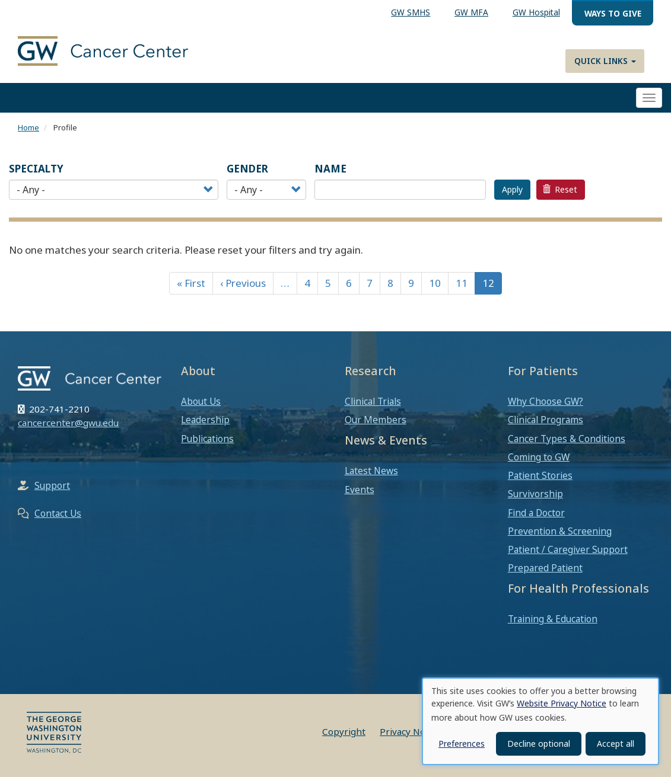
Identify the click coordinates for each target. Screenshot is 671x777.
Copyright (343, 731)
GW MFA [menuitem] (471, 12)
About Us (201, 401)
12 (488, 283)
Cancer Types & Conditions (566, 439)
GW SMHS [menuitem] (410, 12)
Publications (207, 439)
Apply (512, 189)
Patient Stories (540, 475)
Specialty (36, 168)
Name (330, 168)
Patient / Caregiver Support (568, 549)
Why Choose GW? (545, 401)
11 (462, 283)
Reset (560, 189)
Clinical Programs (545, 420)
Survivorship (535, 494)
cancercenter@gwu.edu (68, 423)
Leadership (205, 420)
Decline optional (538, 743)
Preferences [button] (461, 743)
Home (28, 127)
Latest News (371, 471)
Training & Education (552, 619)
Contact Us (57, 513)
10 (435, 283)
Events (359, 489)
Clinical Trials (373, 401)
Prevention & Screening (560, 531)
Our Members (375, 420)
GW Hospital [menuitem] (536, 12)
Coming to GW (539, 457)
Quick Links (605, 60)
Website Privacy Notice (561, 703)
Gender (247, 168)
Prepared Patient (545, 568)
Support (52, 485)
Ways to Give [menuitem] (612, 13)
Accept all (615, 743)
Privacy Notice (410, 731)
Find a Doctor (536, 513)
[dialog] (540, 721)
